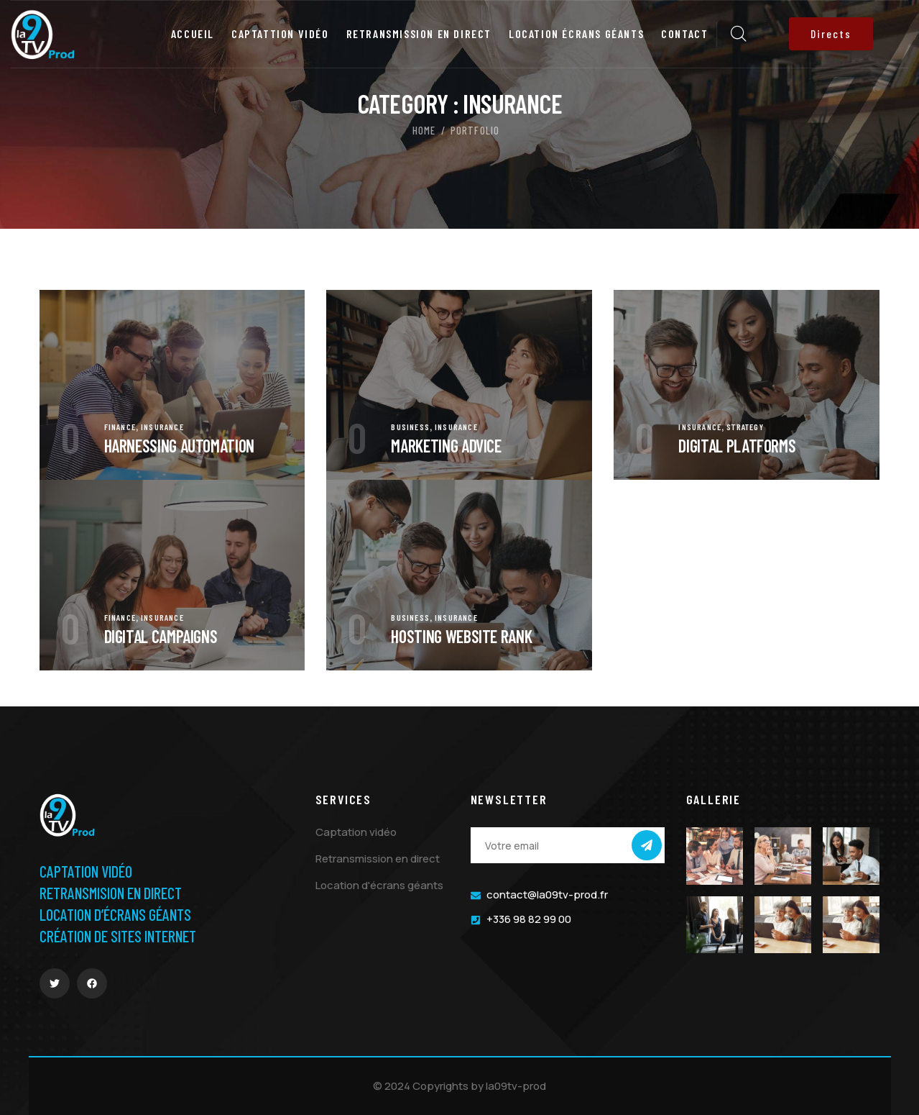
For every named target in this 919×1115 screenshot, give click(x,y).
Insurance (162, 427)
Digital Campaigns (161, 636)
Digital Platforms (736, 445)
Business (410, 427)
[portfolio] (172, 300)
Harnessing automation (179, 445)
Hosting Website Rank (461, 636)
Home (424, 130)
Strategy (745, 427)
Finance (120, 427)
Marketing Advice (446, 445)
